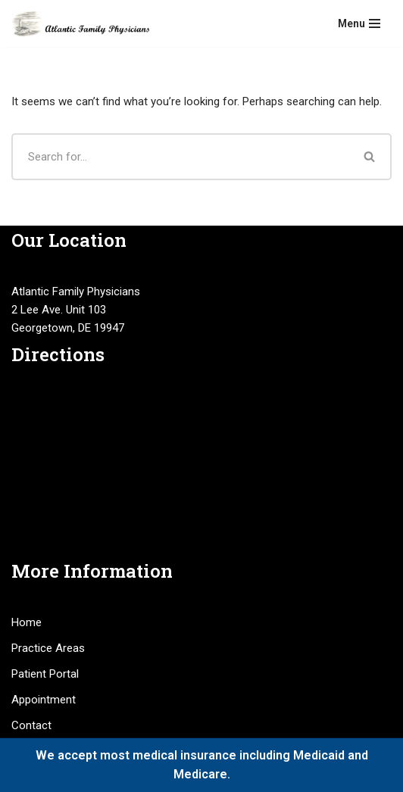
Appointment (43, 699)
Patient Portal (45, 674)
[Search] (179, 156)
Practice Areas (48, 648)
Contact (31, 725)
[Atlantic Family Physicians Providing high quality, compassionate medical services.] (80, 23)
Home (26, 622)
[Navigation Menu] (359, 23)
